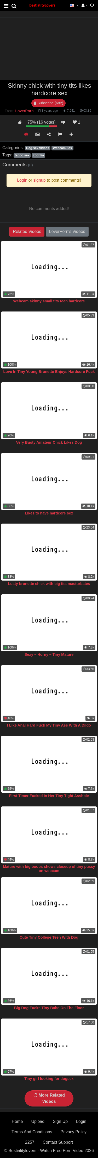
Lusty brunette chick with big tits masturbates (49, 584)
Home (17, 1121)
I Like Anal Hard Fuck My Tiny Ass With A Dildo (49, 725)
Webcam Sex (62, 148)
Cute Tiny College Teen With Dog (49, 937)
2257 (29, 1142)
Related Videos (27, 231)
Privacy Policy (74, 1132)
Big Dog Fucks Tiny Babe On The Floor (49, 1008)
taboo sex (22, 155)
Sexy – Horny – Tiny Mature (49, 654)
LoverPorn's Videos (67, 231)
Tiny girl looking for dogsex (48, 1079)
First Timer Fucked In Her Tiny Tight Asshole (49, 796)
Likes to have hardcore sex (49, 513)
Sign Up (60, 1121)
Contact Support (58, 1142)
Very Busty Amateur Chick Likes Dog (49, 442)
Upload (37, 1121)
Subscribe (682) (48, 103)
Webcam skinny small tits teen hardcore (49, 301)
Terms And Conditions (31, 1132)
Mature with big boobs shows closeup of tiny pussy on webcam (49, 868)
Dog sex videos (37, 148)
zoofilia (38, 155)
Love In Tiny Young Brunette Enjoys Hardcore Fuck (49, 372)
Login (81, 1121)
